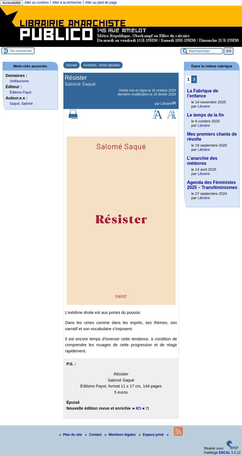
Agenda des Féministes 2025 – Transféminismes (212, 185)
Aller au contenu (36, 2)
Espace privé (151, 435)
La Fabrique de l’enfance (202, 93)
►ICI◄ (138, 408)
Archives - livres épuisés (102, 65)
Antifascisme (19, 81)
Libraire (166, 104)
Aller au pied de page (101, 2)
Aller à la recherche (66, 2)
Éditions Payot (20, 92)
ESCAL (225, 453)
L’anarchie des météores (202, 161)
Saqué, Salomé (21, 104)
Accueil (71, 65)
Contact (93, 435)
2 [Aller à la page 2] (194, 79)
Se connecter (21, 51)
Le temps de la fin (205, 115)
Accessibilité (11, 3)
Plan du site (71, 435)
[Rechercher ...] (202, 51)
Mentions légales (121, 435)
